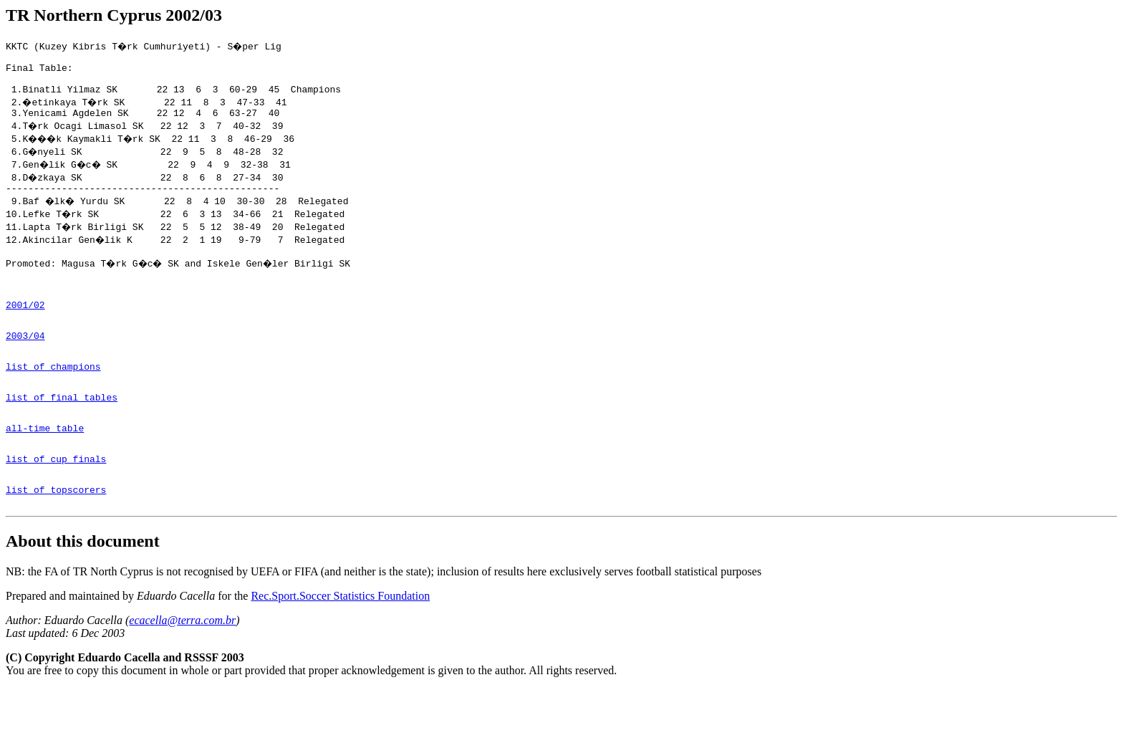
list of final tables (61, 431)
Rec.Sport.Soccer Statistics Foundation (340, 645)
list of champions (53, 396)
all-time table (45, 466)
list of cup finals (56, 501)
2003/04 (25, 361)
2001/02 (25, 326)
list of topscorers (56, 536)
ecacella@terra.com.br (182, 669)
